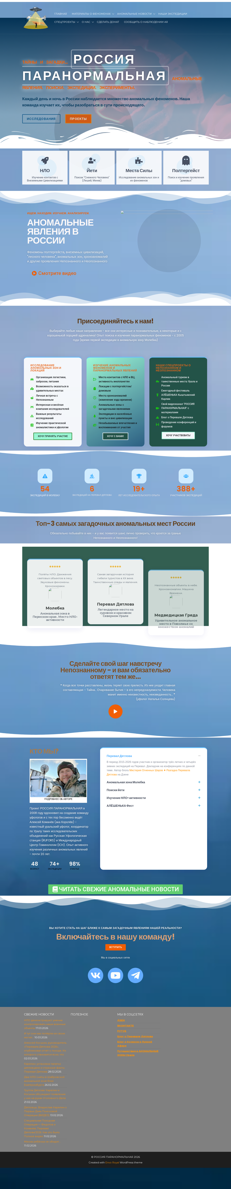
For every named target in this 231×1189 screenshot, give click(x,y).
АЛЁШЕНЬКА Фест (120, 806)
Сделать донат (108, 21)
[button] (154, 756)
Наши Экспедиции (172, 13)
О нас (86, 21)
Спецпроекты (64, 21)
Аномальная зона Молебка (126, 782)
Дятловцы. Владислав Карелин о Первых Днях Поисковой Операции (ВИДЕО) (45, 1111)
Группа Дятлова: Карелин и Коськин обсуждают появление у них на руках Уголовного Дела (45, 1094)
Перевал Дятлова (119, 756)
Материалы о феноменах (91, 13)
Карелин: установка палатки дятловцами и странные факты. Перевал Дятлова (44, 1067)
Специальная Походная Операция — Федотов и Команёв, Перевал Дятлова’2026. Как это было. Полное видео (42, 1128)
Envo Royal (112, 1162)
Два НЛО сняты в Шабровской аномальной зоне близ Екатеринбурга (44, 1080)
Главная (60, 13)
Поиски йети (115, 790)
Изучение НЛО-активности (126, 798)
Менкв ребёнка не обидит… (42, 1141)
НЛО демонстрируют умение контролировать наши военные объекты (45, 1024)
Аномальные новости (134, 13)
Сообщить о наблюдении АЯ (146, 21)
